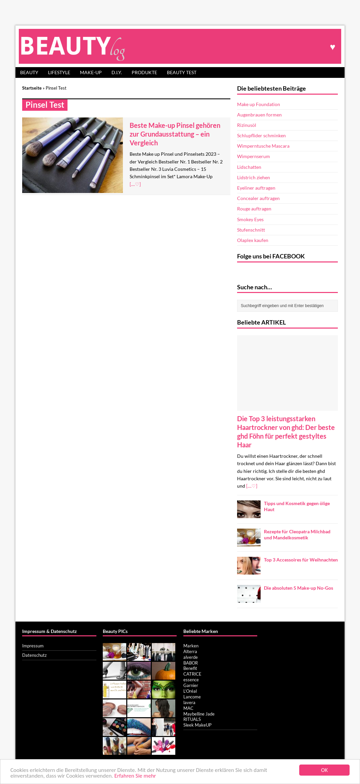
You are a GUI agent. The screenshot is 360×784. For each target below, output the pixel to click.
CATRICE (192, 674)
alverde (190, 657)
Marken (190, 645)
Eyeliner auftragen (256, 188)
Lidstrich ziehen (253, 177)
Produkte (144, 72)
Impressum (33, 645)
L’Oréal (190, 691)
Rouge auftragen (254, 208)
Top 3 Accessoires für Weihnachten (301, 559)
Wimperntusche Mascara (263, 146)
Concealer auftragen (258, 198)
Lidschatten (249, 167)
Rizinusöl (246, 125)
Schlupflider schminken (261, 135)
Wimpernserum (253, 156)
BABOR (190, 663)
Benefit (190, 668)
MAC (188, 708)
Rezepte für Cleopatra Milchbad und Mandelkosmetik (297, 534)
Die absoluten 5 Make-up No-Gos (298, 588)
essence (191, 679)
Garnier (190, 685)
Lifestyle (59, 72)
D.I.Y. (116, 72)
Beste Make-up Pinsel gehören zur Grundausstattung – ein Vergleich (175, 134)
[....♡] (135, 184)
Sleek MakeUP (197, 725)
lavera (189, 702)
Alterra (190, 651)
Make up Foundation (258, 104)
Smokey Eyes (250, 219)
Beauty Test (181, 72)
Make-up (91, 72)
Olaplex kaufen (252, 240)
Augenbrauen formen (259, 114)
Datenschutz (34, 655)
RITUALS (192, 719)
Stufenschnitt (251, 230)
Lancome (192, 696)
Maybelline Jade (199, 714)
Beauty (29, 72)
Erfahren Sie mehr (135, 776)
